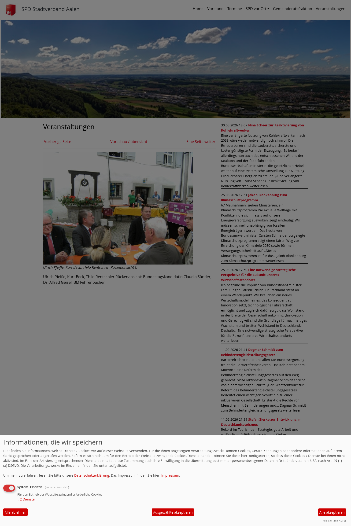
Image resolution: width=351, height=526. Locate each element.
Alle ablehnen (15, 512)
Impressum (170, 475)
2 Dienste (26, 499)
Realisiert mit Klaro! (334, 520)
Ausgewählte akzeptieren (173, 512)
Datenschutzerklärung (91, 475)
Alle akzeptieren (332, 512)
